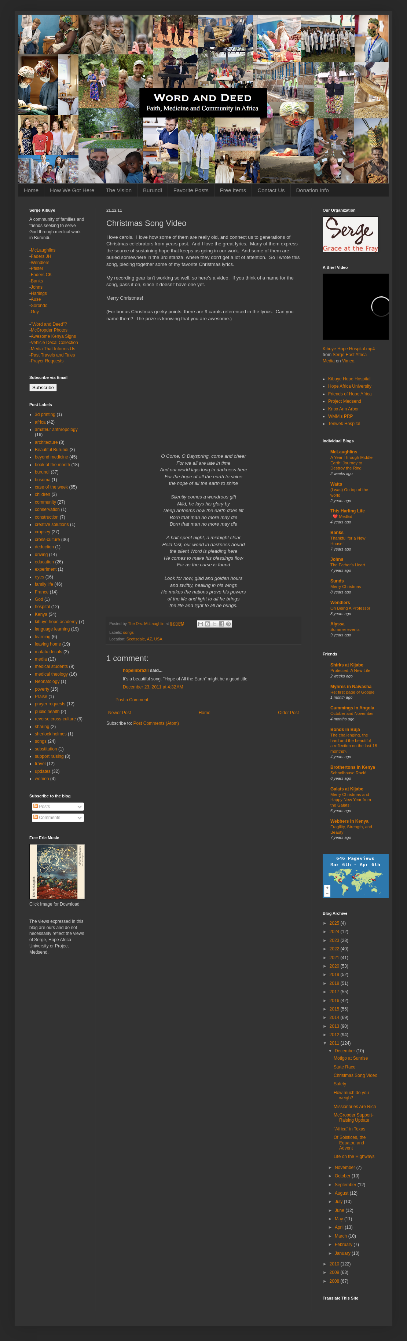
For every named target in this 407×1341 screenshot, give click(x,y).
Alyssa (337, 623)
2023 (335, 940)
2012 (335, 1034)
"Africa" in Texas (349, 1129)
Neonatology (47, 681)
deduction (44, 546)
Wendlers (40, 262)
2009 (335, 1272)
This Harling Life (347, 511)
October (343, 1176)
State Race (344, 1067)
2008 (335, 1281)
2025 (335, 923)
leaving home (48, 644)
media (41, 659)
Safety (340, 1083)
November (345, 1167)
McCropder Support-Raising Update (354, 1117)
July (339, 1201)
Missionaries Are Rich (355, 1106)
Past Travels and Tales (53, 355)
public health (47, 711)
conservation (47, 509)
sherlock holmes (51, 734)
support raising (49, 756)
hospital (42, 606)
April (340, 1227)
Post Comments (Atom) (156, 723)
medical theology (51, 674)
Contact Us (271, 190)
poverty (42, 689)
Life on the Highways (354, 1156)
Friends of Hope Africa (350, 394)
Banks (37, 281)
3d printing (45, 414)
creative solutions (52, 524)
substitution (46, 749)
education (44, 561)
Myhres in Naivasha (350, 686)
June (340, 1210)
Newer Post (119, 712)
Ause (36, 299)
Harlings (39, 293)
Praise (41, 696)
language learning (52, 629)
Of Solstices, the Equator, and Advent (350, 1143)
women (42, 778)
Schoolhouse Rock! (348, 773)
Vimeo (348, 360)
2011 (335, 1043)
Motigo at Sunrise (351, 1058)
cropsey (42, 531)
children (42, 494)
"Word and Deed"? (49, 324)
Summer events (345, 629)
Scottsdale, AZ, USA (144, 639)
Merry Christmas (345, 586)
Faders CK (41, 274)
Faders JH (41, 256)
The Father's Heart (347, 565)
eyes (39, 577)
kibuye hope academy (56, 621)
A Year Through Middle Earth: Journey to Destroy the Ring (351, 463)
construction (47, 517)
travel (40, 763)
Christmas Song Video (355, 1075)
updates (43, 771)
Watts (336, 484)
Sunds (337, 581)
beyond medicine (51, 457)
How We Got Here (72, 190)
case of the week (51, 487)
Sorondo (39, 305)
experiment (45, 569)
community (45, 502)
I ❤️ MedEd (341, 516)
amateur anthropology (56, 429)
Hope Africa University (349, 386)
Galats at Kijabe (346, 789)
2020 (335, 966)
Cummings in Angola (352, 707)
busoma (43, 479)
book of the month (52, 464)
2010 (335, 1264)
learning (43, 636)
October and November (352, 713)
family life (44, 584)
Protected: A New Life (350, 670)
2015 (335, 1009)
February (344, 1244)
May (339, 1218)
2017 (335, 991)
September (346, 1184)
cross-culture (47, 539)
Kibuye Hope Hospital (349, 378)
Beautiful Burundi (51, 449)
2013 (335, 1026)
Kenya (41, 614)
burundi (42, 472)
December (345, 1050)
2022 (335, 948)
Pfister (37, 268)
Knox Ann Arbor (343, 409)
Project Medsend (344, 401)
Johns (37, 287)
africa (40, 422)
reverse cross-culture (55, 718)
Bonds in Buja (345, 729)
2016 (335, 1000)
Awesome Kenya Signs (53, 336)
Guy (35, 311)
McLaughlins (43, 250)
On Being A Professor (350, 608)
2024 (335, 931)
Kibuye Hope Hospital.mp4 (349, 348)
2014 (335, 1017)
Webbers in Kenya (349, 821)
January (343, 1253)
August (342, 1193)
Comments (46, 817)
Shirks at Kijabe (346, 665)
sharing (42, 726)
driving (41, 554)
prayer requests (50, 703)
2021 (335, 957)
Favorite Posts (191, 190)
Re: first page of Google (352, 692)
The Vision (119, 190)
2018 (335, 983)
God (39, 599)
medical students (51, 666)
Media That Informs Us (53, 348)
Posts (41, 806)
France (41, 592)
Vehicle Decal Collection (54, 342)
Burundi (152, 190)
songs (128, 632)
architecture (46, 442)
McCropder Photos (49, 330)
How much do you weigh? (351, 1095)
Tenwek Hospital (344, 423)
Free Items (233, 190)
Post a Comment (131, 699)
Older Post (288, 712)
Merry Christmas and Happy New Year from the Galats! (350, 800)
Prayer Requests (47, 360)
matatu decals (48, 651)
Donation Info (312, 190)
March (341, 1236)
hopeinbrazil (136, 670)
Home (31, 190)
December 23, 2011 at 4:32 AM (153, 687)
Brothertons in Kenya (352, 767)
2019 (335, 974)
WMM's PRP (340, 416)
